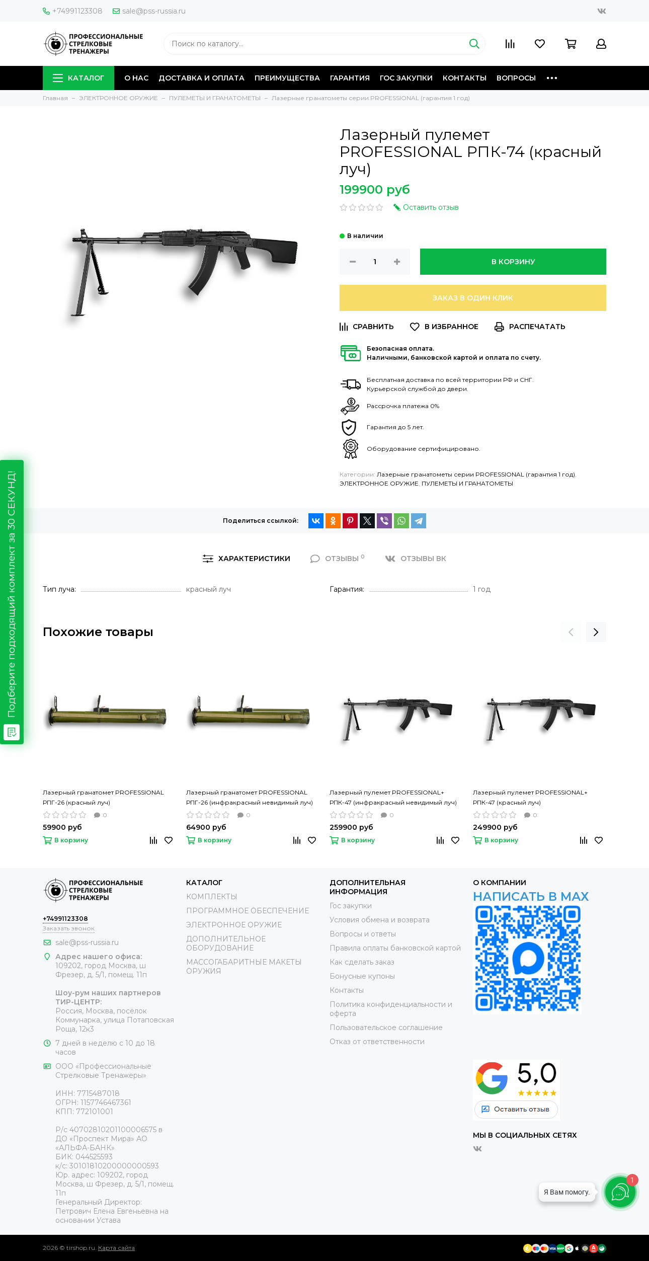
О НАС (136, 78)
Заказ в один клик (473, 297)
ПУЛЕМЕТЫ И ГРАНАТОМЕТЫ (467, 483)
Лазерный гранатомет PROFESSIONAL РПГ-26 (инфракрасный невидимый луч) (249, 797)
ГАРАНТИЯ (350, 78)
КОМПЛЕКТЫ (211, 896)
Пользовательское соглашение (386, 1027)
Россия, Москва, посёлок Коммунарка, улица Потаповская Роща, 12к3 (114, 1020)
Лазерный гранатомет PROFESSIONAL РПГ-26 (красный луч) (103, 797)
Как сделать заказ (362, 962)
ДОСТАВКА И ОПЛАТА (201, 78)
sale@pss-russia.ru (149, 11)
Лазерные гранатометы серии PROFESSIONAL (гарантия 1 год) (476, 474)
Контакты (347, 990)
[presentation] (571, 632)
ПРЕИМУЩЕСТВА (287, 78)
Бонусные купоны (362, 976)
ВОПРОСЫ (516, 78)
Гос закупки (351, 905)
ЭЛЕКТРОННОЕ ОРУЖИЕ (379, 483)
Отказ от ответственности (377, 1041)
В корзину (513, 261)
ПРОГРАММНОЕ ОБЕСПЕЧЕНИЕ (247, 910)
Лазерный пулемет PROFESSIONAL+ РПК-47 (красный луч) (530, 797)
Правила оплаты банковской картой (395, 948)
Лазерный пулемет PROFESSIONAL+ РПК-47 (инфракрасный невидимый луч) (393, 797)
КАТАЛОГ (78, 78)
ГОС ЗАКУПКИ (406, 78)
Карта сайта (116, 1247)
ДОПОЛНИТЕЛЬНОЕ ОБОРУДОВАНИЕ (226, 943)
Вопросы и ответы (363, 933)
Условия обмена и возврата (380, 919)
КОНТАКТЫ (464, 78)
